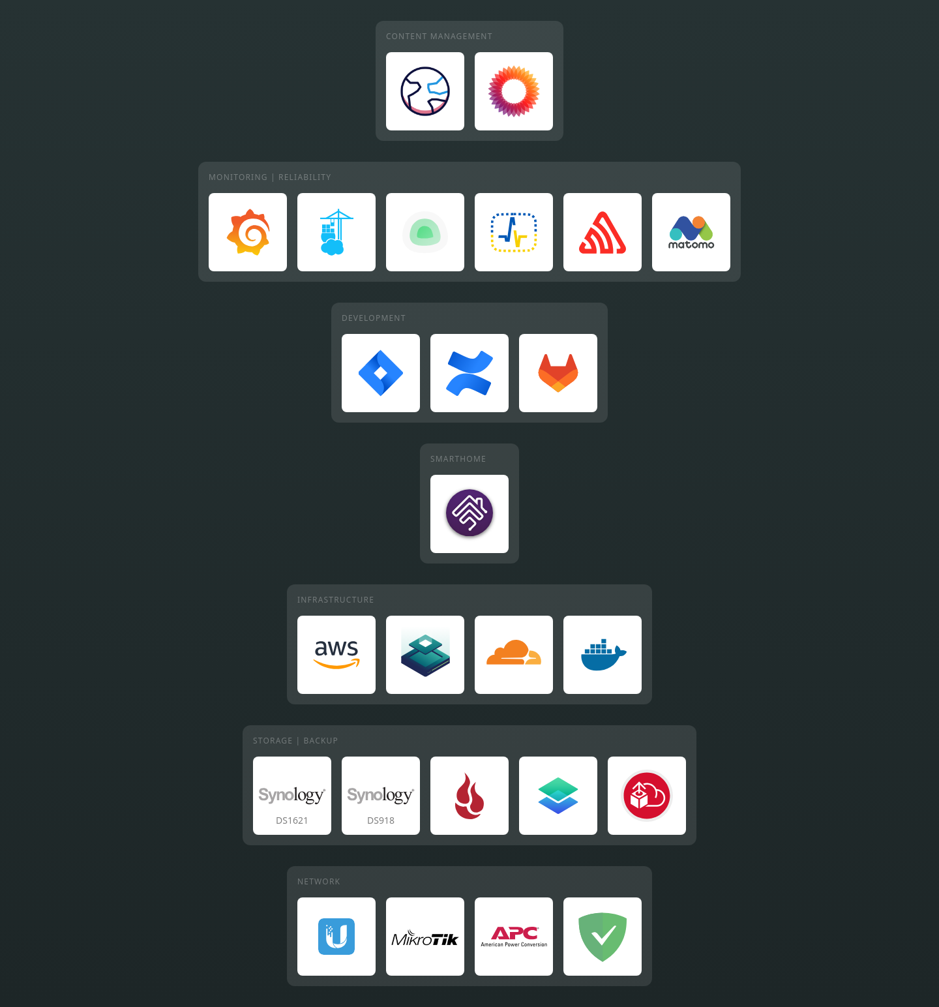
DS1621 (292, 820)
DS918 (381, 820)
